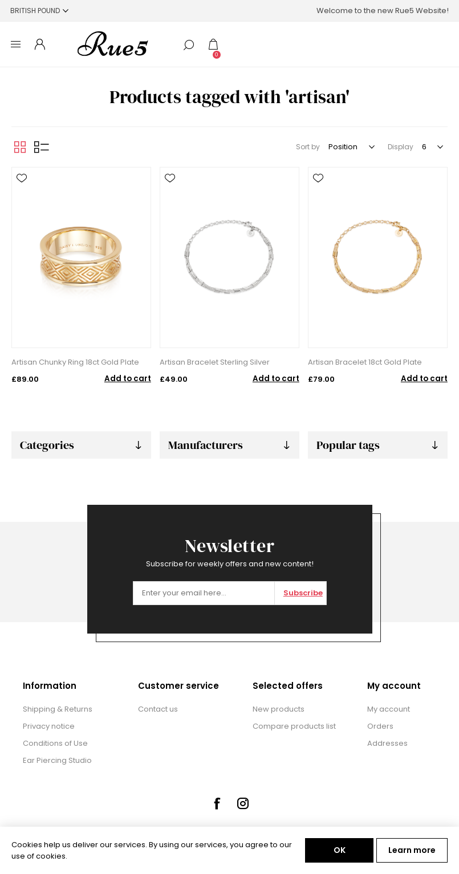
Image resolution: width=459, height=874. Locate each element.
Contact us (158, 709)
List (41, 147)
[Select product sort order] (351, 147)
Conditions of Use (55, 743)
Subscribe (303, 592)
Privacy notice (49, 726)
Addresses (387, 743)
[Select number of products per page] (432, 147)
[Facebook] (216, 803)
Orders (380, 726)
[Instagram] (242, 803)
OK (340, 850)
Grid (20, 147)
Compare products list (294, 726)
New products (278, 709)
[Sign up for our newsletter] (203, 593)
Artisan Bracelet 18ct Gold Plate (365, 362)
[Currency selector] (39, 10)
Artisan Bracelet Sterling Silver (215, 362)
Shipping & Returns (57, 709)
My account (388, 709)
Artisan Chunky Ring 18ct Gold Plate (75, 362)
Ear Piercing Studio (57, 760)
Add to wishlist (21, 178)
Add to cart (127, 378)
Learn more (412, 850)
